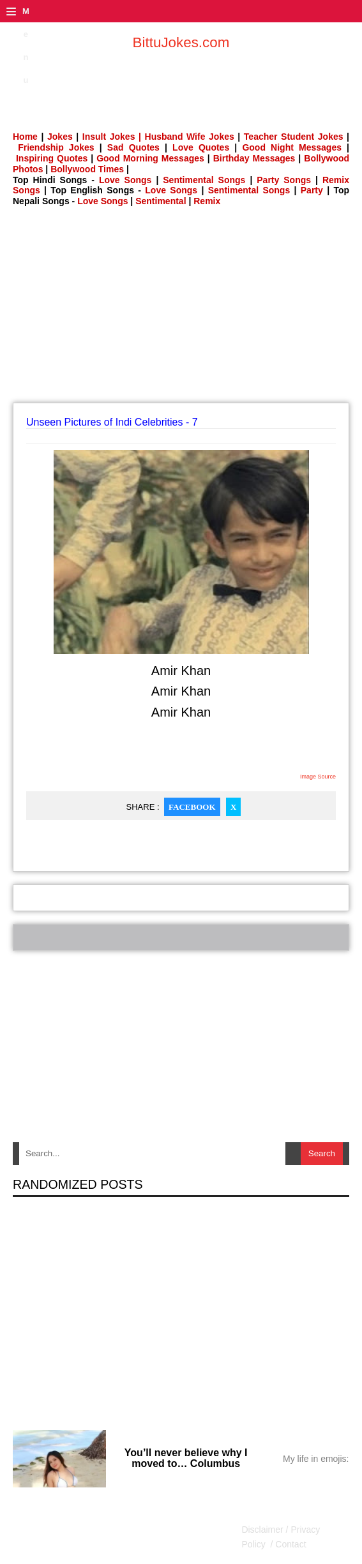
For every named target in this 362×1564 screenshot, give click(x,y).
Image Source (318, 776)
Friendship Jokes (56, 147)
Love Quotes (200, 147)
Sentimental (160, 201)
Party (312, 190)
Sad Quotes (133, 147)
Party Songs (284, 180)
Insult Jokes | (111, 136)
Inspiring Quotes (51, 158)
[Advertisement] (187, 309)
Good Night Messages (292, 147)
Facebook (192, 807)
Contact (289, 1544)
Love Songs (125, 180)
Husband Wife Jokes (191, 136)
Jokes (60, 136)
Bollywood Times (87, 169)
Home (25, 136)
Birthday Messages (254, 158)
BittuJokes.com (181, 42)
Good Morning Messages (150, 158)
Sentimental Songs (204, 180)
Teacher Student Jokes (293, 136)
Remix (206, 201)
